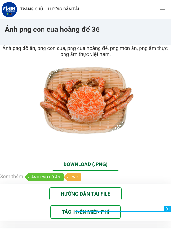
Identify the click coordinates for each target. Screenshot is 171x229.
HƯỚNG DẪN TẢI (63, 9)
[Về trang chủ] (9, 9)
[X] (168, 209)
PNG (74, 177)
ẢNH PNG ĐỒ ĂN (45, 177)
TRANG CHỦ (31, 9)
